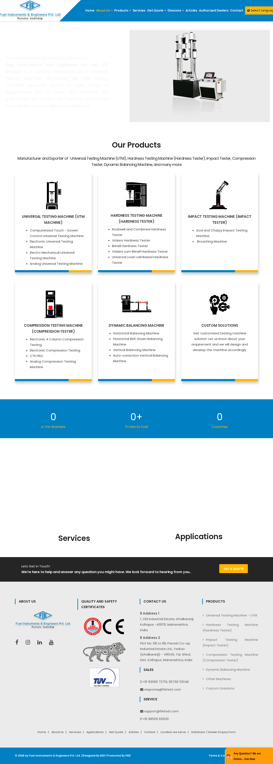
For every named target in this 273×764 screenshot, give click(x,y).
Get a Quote (234, 569)
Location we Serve (173, 732)
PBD (128, 755)
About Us (104, 10)
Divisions (176, 10)
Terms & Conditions (222, 755)
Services (139, 10)
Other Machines (218, 679)
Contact (236, 10)
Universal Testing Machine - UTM (231, 615)
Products (122, 10)
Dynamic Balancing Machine (228, 669)
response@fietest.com (162, 689)
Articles (191, 10)
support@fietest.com (161, 711)
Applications (95, 732)
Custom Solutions (220, 688)
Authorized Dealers (213, 10)
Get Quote (156, 10)
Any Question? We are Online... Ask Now (247, 756)
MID (102, 755)
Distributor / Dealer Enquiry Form (213, 732)
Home (89, 10)
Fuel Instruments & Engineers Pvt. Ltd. (55, 755)
